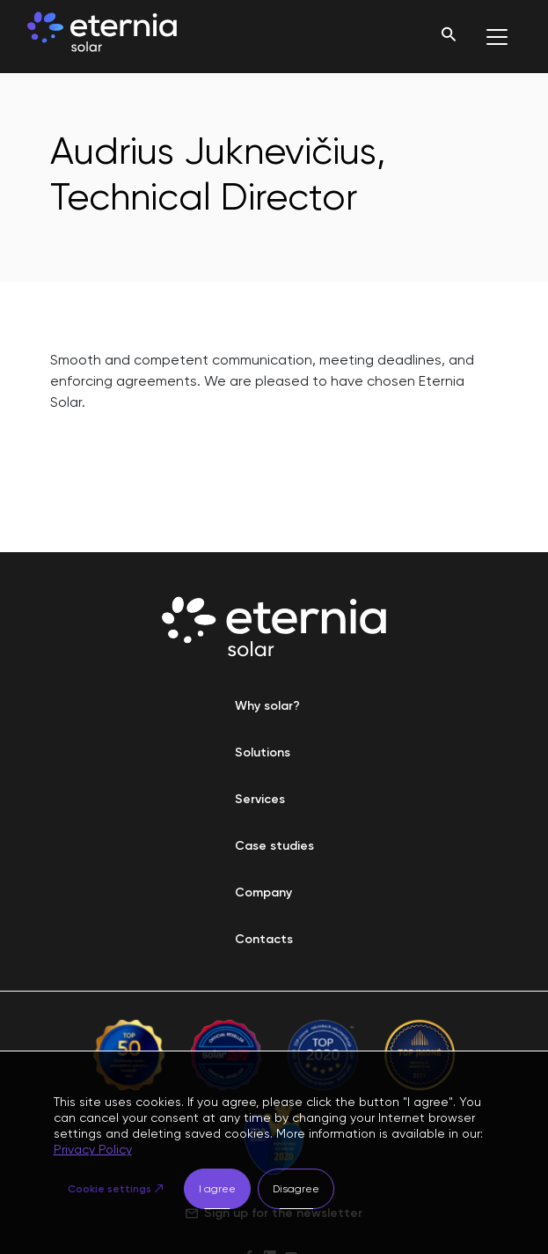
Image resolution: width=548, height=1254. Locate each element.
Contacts (264, 939)
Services (260, 799)
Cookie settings (109, 1189)
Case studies (274, 845)
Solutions (262, 752)
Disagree (296, 1189)
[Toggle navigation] (497, 37)
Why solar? (267, 705)
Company (263, 892)
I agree (217, 1189)
